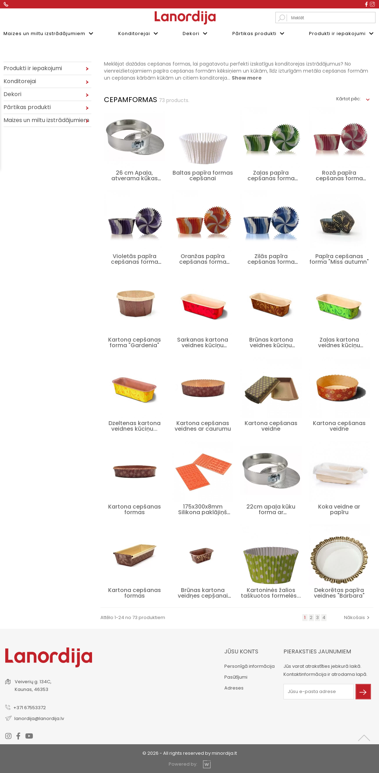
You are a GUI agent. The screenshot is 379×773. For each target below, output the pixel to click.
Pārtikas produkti (259, 33)
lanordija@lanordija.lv (39, 717)
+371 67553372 (29, 707)
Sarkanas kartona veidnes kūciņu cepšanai (202, 344)
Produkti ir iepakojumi (342, 33)
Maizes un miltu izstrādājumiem (49, 33)
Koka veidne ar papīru (339, 509)
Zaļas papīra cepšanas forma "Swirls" (271, 177)
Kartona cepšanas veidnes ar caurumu (203, 425)
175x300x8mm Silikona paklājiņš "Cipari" (202, 511)
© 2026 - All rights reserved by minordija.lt (189, 752)
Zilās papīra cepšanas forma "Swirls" (271, 261)
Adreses (234, 687)
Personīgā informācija (249, 665)
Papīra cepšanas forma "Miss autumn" (339, 258)
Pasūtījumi (235, 676)
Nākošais (357, 616)
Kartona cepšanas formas (134, 509)
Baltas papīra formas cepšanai (203, 175)
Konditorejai (139, 33)
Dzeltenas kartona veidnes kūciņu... (134, 425)
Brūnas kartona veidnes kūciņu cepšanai (271, 344)
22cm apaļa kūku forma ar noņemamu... (270, 511)
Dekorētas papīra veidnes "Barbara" (339, 592)
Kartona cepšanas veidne (271, 425)
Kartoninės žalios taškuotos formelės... (271, 592)
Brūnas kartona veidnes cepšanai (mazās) (203, 595)
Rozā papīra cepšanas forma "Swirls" (339, 177)
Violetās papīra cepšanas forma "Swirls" (134, 261)
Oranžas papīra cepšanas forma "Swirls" (202, 261)
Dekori (196, 33)
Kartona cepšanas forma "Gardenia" (134, 342)
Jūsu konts (241, 651)
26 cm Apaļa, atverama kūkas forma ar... (134, 177)
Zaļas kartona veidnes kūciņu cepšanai (339, 344)
